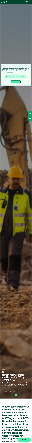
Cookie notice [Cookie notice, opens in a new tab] (10, 72)
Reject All (21, 76)
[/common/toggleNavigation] (30, 2)
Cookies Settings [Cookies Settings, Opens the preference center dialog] (15, 81)
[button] (27, 2)
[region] (16, 75)
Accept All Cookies (10, 76)
